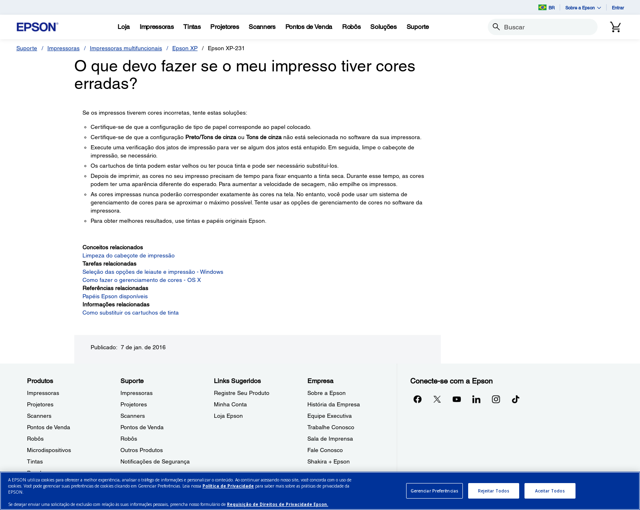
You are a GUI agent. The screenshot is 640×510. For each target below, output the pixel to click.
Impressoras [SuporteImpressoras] (136, 393)
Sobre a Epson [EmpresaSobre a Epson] (326, 393)
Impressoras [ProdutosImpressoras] (43, 393)
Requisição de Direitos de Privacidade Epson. (277, 504)
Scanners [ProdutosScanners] (39, 415)
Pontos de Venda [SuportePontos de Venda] (142, 427)
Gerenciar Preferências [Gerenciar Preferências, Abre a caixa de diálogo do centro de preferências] (434, 491)
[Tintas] (192, 27)
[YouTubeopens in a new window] (456, 399)
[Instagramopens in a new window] (496, 399)
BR (546, 7)
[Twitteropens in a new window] (437, 399)
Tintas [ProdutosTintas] (35, 461)
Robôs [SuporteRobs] (128, 438)
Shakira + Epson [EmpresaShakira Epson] (328, 461)
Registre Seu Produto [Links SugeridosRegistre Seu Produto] (241, 393)
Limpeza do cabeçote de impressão (128, 255)
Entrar (618, 7)
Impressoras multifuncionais (126, 48)
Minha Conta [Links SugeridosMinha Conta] (230, 404)
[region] (320, 491)
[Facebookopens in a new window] (417, 399)
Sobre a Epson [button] (583, 7)
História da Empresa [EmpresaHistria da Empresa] (333, 404)
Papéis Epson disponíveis (115, 296)
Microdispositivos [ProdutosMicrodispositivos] (49, 450)
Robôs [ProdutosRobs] (35, 438)
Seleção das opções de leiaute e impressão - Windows (152, 271)
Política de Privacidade (228, 486)
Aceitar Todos (550, 491)
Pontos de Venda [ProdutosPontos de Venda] (48, 427)
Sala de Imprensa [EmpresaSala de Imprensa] (330, 438)
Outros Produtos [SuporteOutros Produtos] (141, 450)
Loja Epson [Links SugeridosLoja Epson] (228, 415)
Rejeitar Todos (493, 491)
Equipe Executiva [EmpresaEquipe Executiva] (329, 415)
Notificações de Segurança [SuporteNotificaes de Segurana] (155, 461)
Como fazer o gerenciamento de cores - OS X (141, 280)
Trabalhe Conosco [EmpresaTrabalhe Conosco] (330, 427)
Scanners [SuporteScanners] (132, 415)
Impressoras (63, 48)
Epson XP (185, 48)
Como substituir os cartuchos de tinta (130, 312)
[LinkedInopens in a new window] (476, 399)
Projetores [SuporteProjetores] (133, 404)
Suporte (26, 48)
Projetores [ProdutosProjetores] (40, 404)
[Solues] (383, 27)
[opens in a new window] (515, 399)
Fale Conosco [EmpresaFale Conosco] (325, 450)
